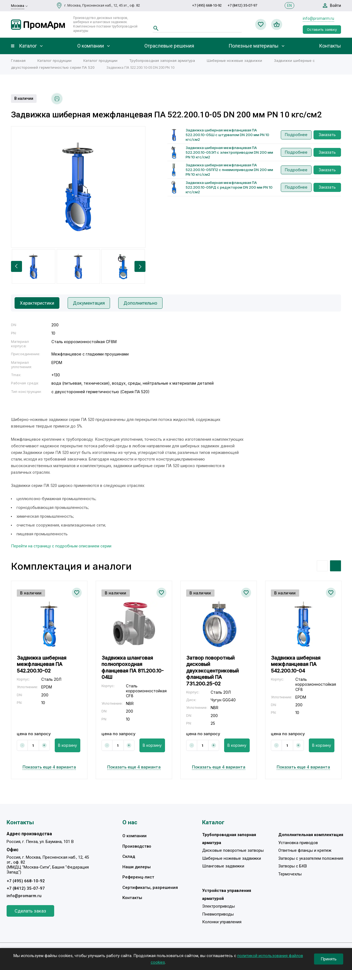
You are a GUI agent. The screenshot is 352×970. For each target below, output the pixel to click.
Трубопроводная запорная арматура (162, 60)
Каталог (28, 45)
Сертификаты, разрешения (150, 887)
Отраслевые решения (169, 45)
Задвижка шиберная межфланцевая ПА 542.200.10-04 (295, 664)
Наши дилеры (136, 866)
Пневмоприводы (218, 914)
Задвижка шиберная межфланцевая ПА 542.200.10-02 (41, 664)
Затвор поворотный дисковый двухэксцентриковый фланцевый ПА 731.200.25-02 (212, 671)
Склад (128, 856)
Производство (136, 846)
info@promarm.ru (318, 18)
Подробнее (296, 134)
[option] (78, 187)
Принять (329, 959)
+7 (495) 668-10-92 (207, 5)
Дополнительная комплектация (310, 834)
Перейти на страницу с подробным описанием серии (61, 546)
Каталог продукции (54, 60)
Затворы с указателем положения (310, 858)
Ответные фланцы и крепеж (304, 850)
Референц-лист (138, 877)
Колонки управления (221, 921)
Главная (18, 60)
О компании (90, 45)
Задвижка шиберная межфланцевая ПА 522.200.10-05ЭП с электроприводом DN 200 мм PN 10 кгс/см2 (229, 152)
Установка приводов (298, 842)
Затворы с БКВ (292, 866)
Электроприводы (218, 906)
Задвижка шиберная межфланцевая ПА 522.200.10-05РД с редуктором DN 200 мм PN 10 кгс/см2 (229, 187)
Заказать (327, 134)
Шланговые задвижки (223, 866)
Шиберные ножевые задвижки (234, 60)
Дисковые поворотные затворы (233, 850)
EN (289, 5)
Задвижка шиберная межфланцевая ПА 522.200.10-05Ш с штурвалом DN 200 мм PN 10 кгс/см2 (227, 135)
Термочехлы (290, 874)
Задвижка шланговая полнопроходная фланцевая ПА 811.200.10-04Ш (132, 667)
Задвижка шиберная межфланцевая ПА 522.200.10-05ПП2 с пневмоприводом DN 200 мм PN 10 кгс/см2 (229, 170)
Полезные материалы (254, 45)
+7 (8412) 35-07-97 (242, 5)
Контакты (330, 45)
